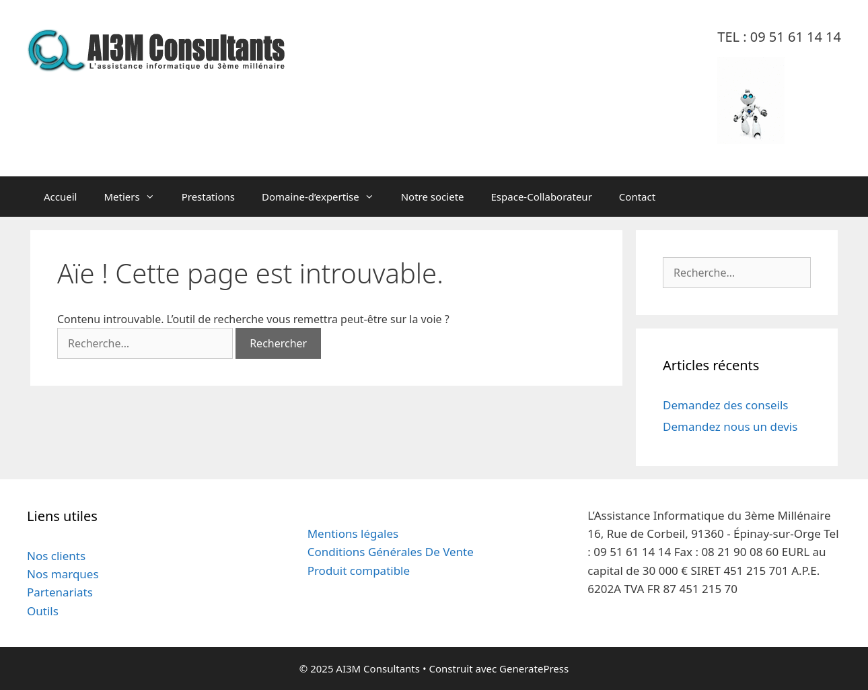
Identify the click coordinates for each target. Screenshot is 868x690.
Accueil (60, 196)
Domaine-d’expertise (325, 196)
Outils (43, 611)
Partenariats (60, 592)
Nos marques (63, 574)
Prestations (208, 196)
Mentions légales (353, 533)
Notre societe (432, 196)
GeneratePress (534, 668)
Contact (637, 196)
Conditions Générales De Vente (391, 551)
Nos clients (56, 555)
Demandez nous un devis (730, 426)
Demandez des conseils (725, 405)
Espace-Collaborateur (541, 196)
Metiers (136, 196)
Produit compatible (359, 570)
